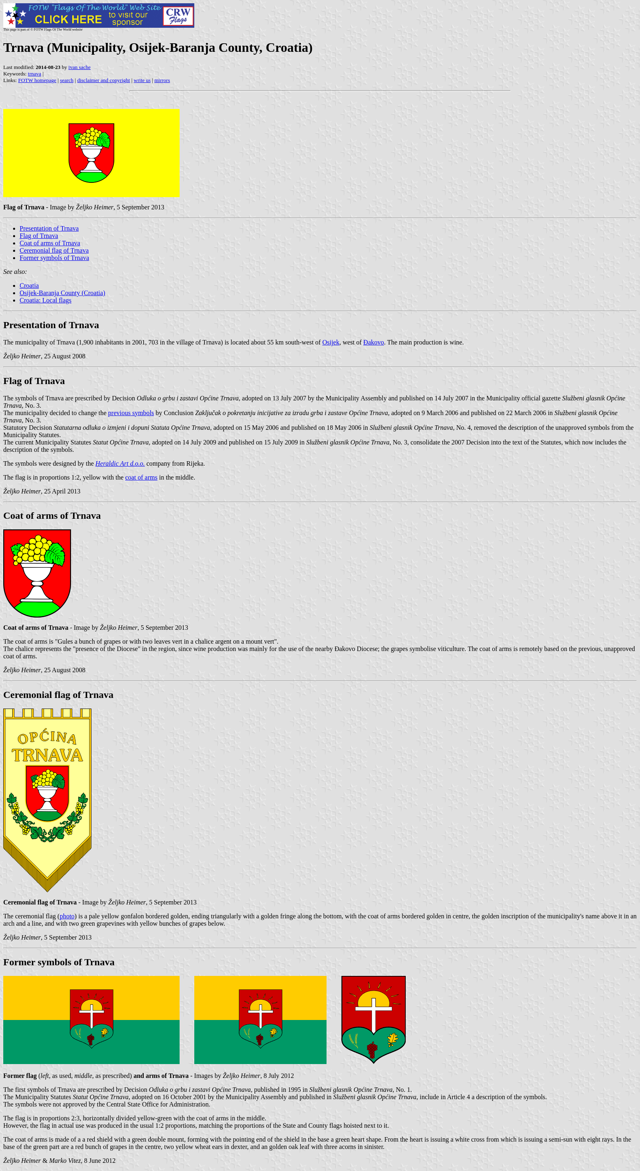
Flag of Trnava (39, 235)
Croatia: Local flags (45, 300)
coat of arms (141, 477)
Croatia (29, 285)
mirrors (162, 80)
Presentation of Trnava (49, 228)
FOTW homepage (37, 80)
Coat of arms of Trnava (50, 243)
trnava (34, 74)
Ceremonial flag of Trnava (54, 250)
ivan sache (80, 67)
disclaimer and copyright (103, 80)
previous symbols (131, 412)
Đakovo (373, 342)
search (66, 80)
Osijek (331, 342)
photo (67, 916)
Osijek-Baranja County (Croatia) (62, 292)
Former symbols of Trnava (54, 257)
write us (142, 80)
